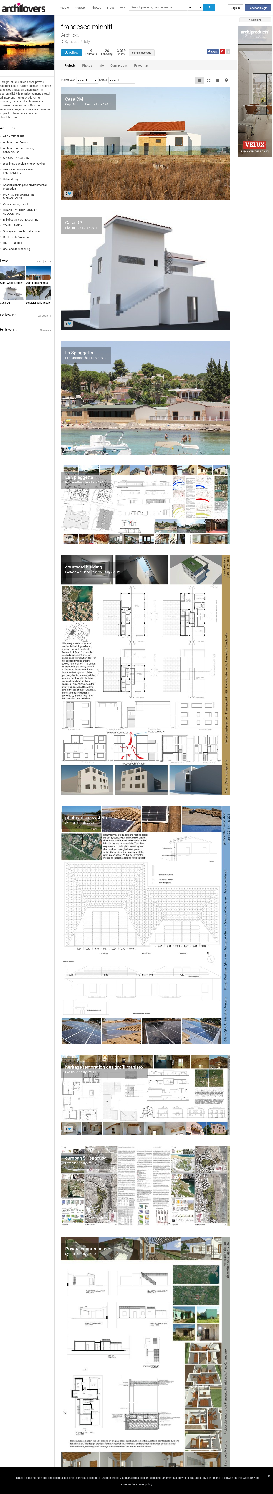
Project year (68, 80)
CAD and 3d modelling (16, 249)
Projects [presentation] (70, 65)
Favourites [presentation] (141, 65)
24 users (43, 315)
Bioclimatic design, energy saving (24, 163)
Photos (96, 7)
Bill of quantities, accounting (20, 219)
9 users (44, 330)
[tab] (70, 65)
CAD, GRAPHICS (13, 243)
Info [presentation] (101, 65)
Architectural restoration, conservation (18, 150)
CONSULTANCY (12, 225)
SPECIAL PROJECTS (16, 158)
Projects (80, 7)
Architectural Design (15, 142)
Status (103, 80)
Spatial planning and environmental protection (25, 187)
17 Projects (42, 261)
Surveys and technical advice (21, 231)
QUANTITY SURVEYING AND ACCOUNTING (21, 212)
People (64, 7)
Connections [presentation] (119, 65)
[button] (199, 80)
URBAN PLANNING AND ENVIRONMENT (18, 171)
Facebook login (257, 8)
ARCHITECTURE (13, 136)
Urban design (11, 179)
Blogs (111, 7)
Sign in (235, 8)
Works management (15, 204)
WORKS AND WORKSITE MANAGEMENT (18, 196)
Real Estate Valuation (16, 237)
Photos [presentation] (87, 65)
